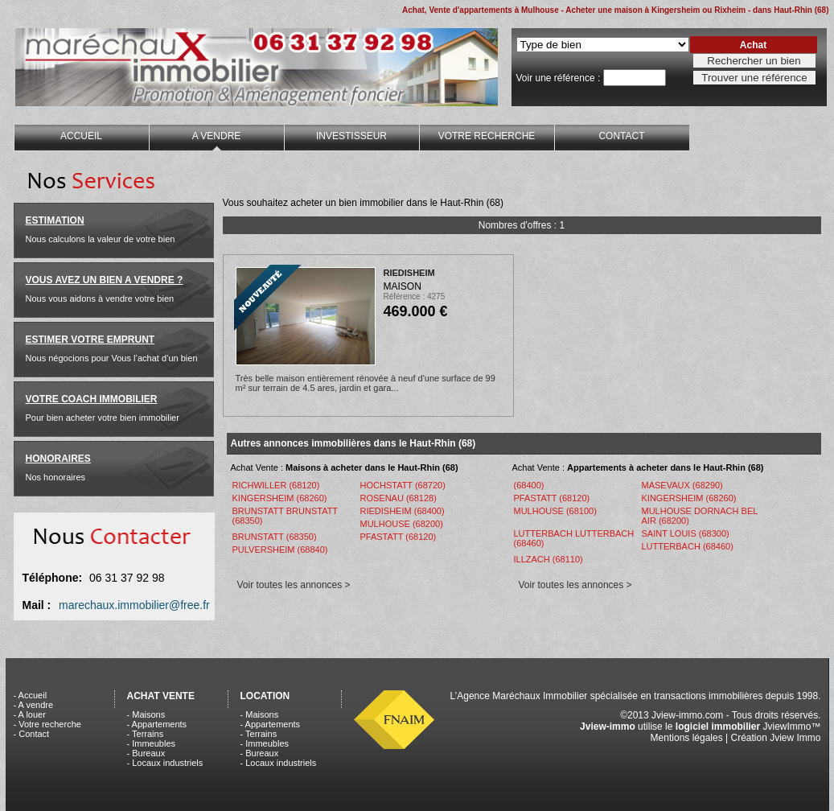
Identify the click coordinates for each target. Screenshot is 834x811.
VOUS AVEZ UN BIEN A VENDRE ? (104, 280)
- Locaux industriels (165, 763)
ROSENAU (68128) (398, 498)
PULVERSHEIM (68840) (280, 549)
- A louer (30, 714)
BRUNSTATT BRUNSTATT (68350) (285, 515)
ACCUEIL (81, 136)
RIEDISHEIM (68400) (402, 511)
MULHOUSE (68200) (401, 524)
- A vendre (34, 705)
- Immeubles (151, 743)
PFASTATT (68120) (398, 536)
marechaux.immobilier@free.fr (134, 605)
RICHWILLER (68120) (276, 485)
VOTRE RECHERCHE (487, 136)
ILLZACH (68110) (548, 559)
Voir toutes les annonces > (294, 585)
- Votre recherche (47, 724)
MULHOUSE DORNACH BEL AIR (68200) (700, 515)
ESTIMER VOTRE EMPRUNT (90, 339)
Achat (753, 45)
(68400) (529, 485)
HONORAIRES (58, 458)
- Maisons (146, 714)
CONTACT (621, 136)
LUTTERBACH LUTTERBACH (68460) (574, 538)
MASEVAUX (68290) (682, 485)
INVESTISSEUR (351, 136)
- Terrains (145, 734)
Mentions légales (687, 737)
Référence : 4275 (415, 296)
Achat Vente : (344, 467)
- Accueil (30, 695)
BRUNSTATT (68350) (274, 536)
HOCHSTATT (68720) (403, 485)
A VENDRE (216, 136)
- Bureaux (146, 753)
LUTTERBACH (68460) (687, 546)
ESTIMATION (55, 220)
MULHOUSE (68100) (555, 511)
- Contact (32, 734)
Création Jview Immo (775, 737)
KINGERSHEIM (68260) (279, 498)
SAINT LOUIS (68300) (685, 533)
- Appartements (157, 724)
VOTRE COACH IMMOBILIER (92, 399)
